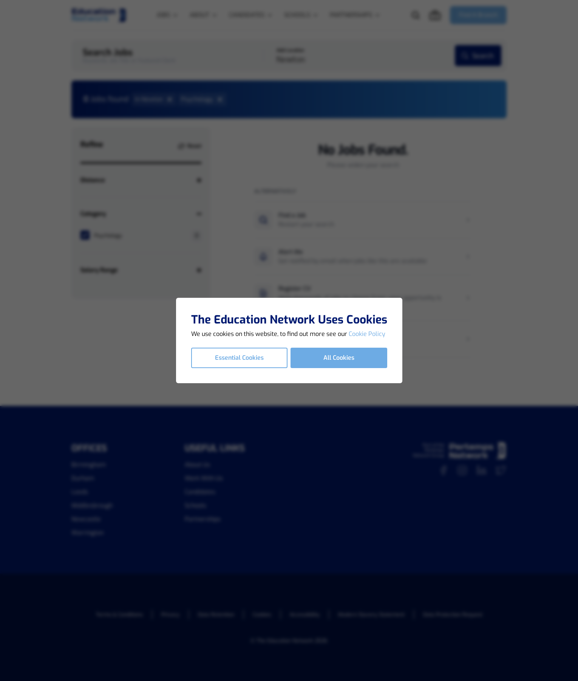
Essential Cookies (239, 358)
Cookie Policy (367, 334)
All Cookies (338, 358)
